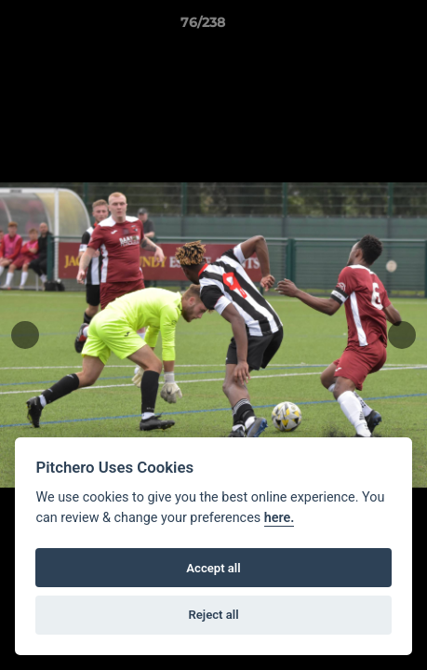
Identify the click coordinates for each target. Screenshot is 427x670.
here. (279, 518)
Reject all (213, 615)
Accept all (213, 568)
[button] (360, 27)
